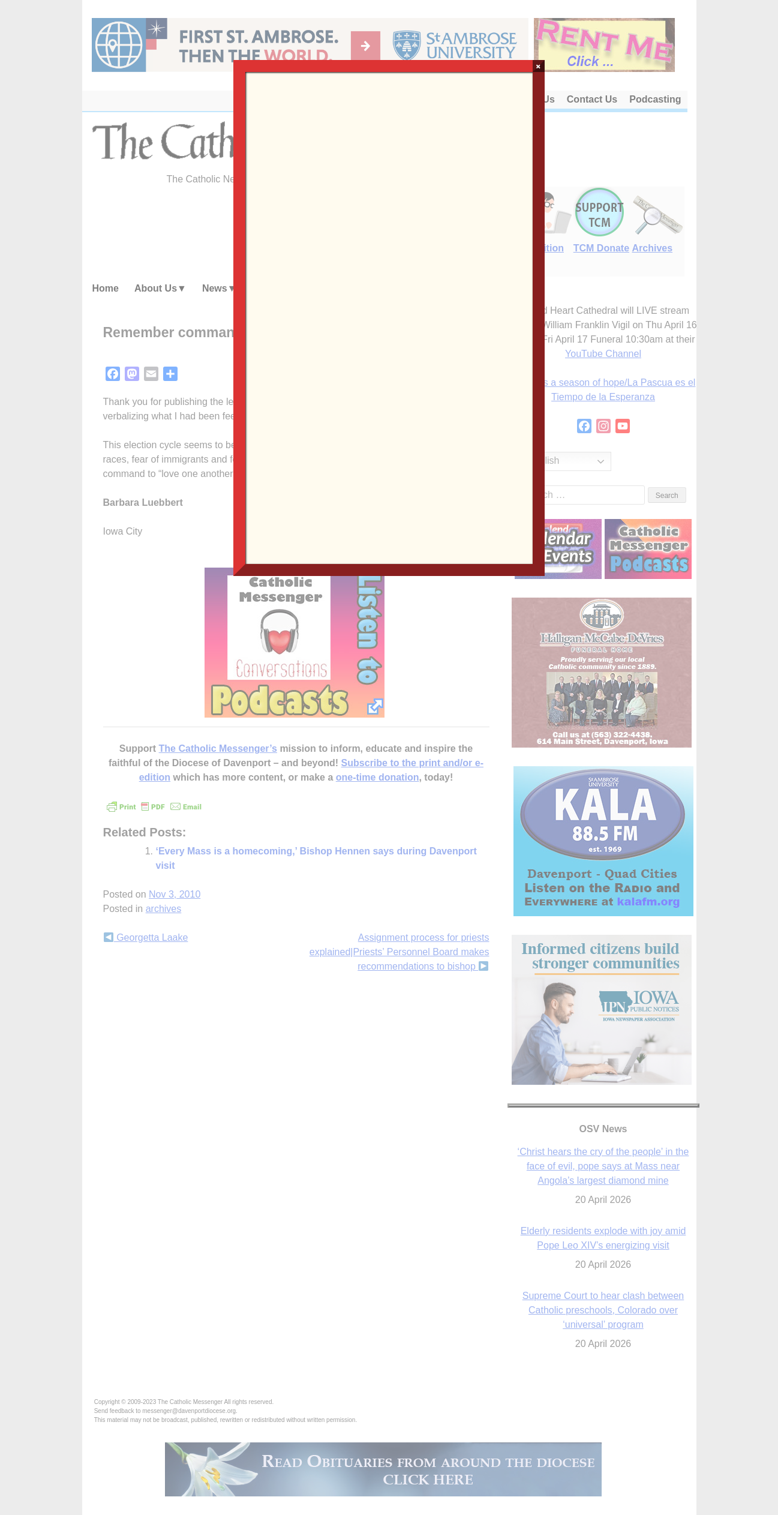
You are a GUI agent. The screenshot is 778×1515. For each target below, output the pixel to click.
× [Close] (538, 66)
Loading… (389, 317)
